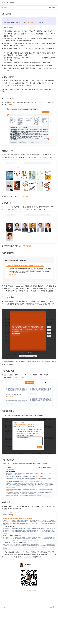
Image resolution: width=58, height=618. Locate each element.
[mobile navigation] (55, 2)
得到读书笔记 (27, 246)
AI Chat (10, 105)
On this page (52, 7)
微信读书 (25, 196)
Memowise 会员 (32, 22)
